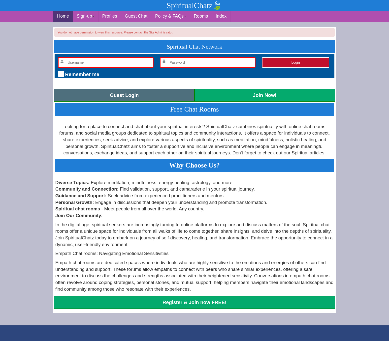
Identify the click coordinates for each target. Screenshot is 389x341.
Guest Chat (136, 16)
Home (63, 16)
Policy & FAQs (170, 16)
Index (221, 16)
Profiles (109, 16)
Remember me (81, 74)
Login (295, 62)
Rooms (201, 16)
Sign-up (86, 16)
